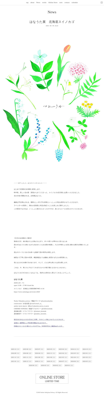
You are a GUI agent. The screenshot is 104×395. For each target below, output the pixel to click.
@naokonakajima (47, 301)
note (61, 2)
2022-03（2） (75, 353)
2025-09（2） (27, 349)
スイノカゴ (18, 288)
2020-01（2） (69, 365)
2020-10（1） (51, 361)
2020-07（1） (63, 361)
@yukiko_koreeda (40, 314)
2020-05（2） (87, 361)
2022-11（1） (51, 353)
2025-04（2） (63, 349)
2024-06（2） (27, 353)
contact (67, 2)
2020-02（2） (57, 365)
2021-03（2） (87, 357)
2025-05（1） (51, 349)
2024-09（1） (15, 353)
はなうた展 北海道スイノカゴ (52, 21)
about (32, 2)
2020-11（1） (39, 361)
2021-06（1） (51, 357)
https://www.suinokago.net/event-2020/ (27, 292)
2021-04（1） (75, 357)
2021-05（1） (63, 357)
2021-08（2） (39, 357)
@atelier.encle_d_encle (41, 306)
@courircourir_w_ (36, 303)
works (44, 2)
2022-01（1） (87, 353)
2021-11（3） (27, 357)
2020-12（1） (27, 361)
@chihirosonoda (47, 308)
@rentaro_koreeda (40, 311)
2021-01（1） (15, 361)
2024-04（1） (39, 353)
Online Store (53, 2)
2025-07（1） (39, 349)
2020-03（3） (45, 365)
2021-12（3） (15, 357)
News (38, 2)
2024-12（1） (75, 349)
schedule (75, 2)
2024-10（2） (87, 349)
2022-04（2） (63, 353)
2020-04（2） (33, 365)
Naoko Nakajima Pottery (48, 392)
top (27, 2)
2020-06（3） (75, 361)
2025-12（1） (15, 349)
